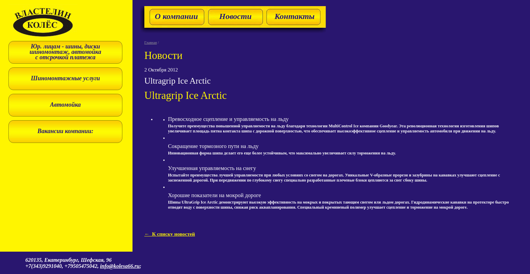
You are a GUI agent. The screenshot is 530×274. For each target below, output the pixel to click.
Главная (150, 42)
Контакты (294, 16)
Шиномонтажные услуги (65, 78)
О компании (176, 16)
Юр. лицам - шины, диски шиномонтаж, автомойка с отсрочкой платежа (65, 52)
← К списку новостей (169, 234)
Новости (235, 16)
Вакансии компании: (65, 131)
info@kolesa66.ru (120, 266)
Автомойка (65, 104)
